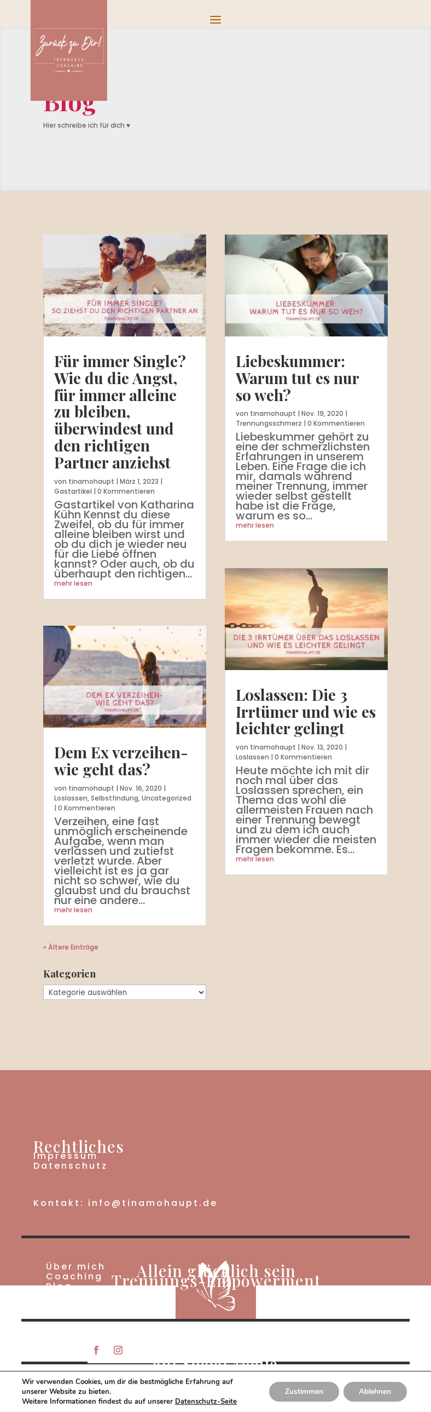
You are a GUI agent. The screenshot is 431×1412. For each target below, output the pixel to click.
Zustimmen (301, 1391)
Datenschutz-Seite (206, 1402)
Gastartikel (73, 491)
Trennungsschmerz (269, 423)
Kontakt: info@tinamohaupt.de (125, 1203)
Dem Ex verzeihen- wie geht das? (121, 760)
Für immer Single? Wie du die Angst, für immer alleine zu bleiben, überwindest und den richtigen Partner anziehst (120, 411)
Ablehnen (374, 1391)
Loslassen (71, 798)
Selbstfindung (114, 798)
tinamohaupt (91, 481)
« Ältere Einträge (70, 947)
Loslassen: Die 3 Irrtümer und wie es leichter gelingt (306, 711)
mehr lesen (73, 583)
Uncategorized (166, 798)
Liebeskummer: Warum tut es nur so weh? (297, 378)
